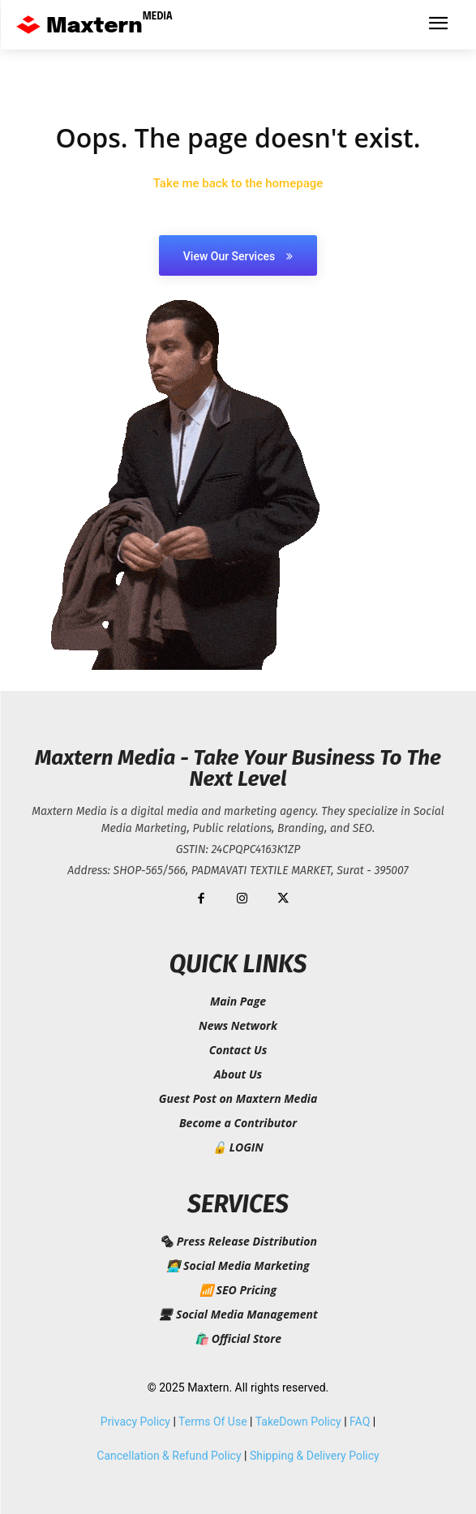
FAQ (359, 1421)
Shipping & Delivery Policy (315, 1455)
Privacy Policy (135, 1421)
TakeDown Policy (298, 1421)
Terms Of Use (212, 1421)
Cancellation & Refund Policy (168, 1455)
